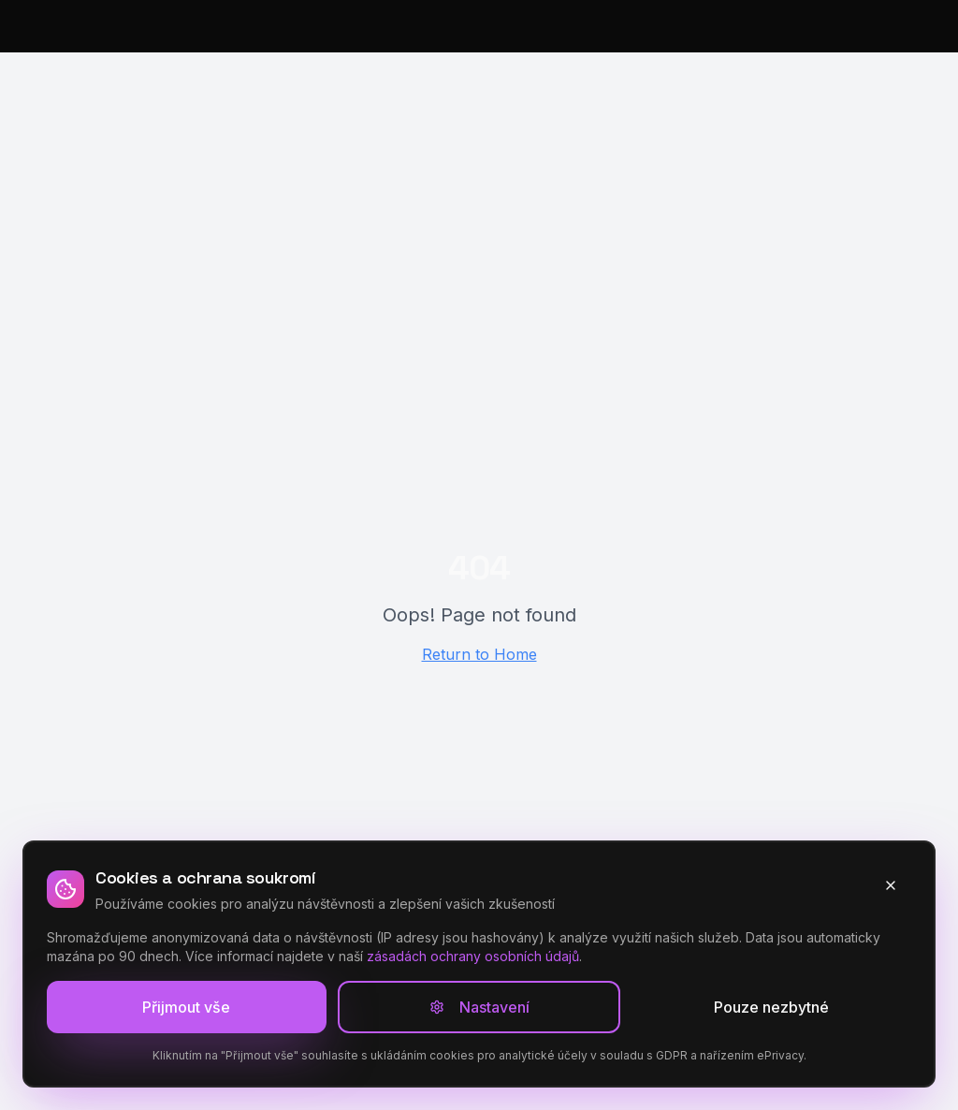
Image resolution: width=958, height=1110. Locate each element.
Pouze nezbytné (771, 1007)
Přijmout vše (186, 1007)
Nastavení (479, 1007)
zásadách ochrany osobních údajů (473, 956)
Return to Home (479, 654)
